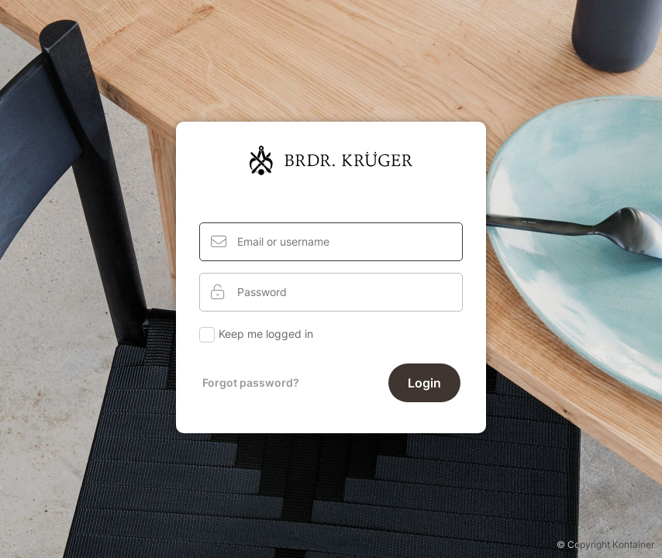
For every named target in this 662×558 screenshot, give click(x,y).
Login (424, 383)
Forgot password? (250, 382)
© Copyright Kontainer (605, 544)
